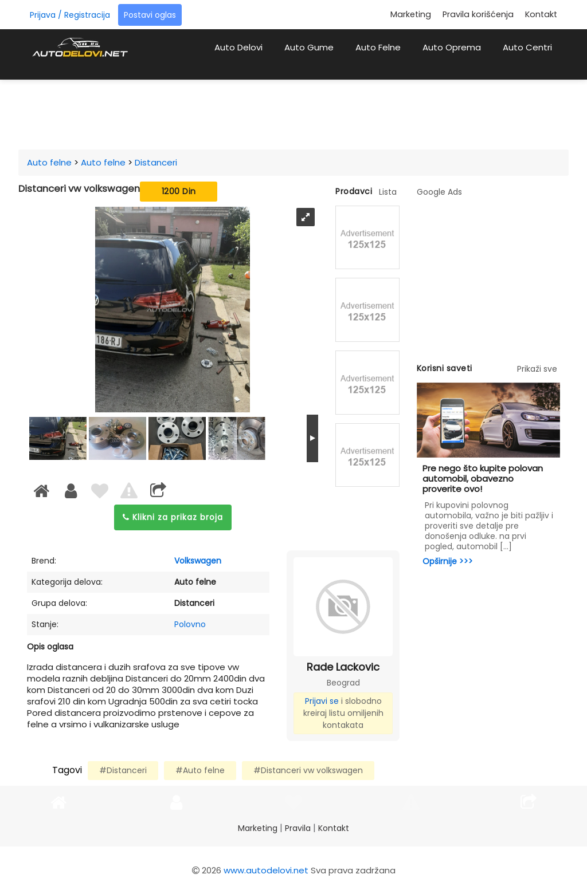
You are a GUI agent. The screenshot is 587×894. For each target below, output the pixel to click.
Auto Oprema (451, 47)
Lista (388, 192)
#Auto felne (200, 770)
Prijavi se (322, 701)
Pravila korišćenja (478, 14)
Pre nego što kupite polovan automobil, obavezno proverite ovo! (482, 478)
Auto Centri (527, 47)
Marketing (410, 14)
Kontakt (541, 14)
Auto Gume (309, 47)
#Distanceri (123, 770)
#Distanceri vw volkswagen (308, 770)
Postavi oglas (150, 15)
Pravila (298, 828)
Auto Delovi (238, 47)
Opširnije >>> (447, 561)
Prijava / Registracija (70, 15)
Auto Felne (378, 47)
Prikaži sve (537, 369)
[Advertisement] (305, 111)
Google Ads (439, 192)
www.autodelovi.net (266, 870)
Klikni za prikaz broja (173, 517)
